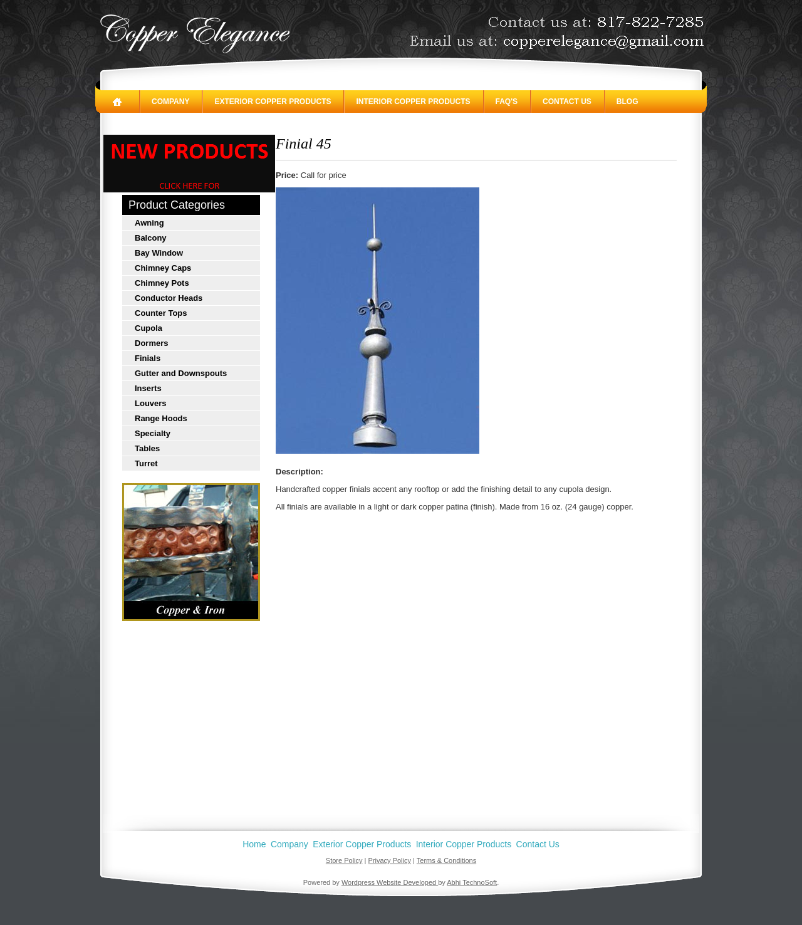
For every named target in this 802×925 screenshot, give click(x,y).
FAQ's (507, 101)
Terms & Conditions (446, 860)
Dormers (151, 343)
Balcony (151, 238)
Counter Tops (161, 313)
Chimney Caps (163, 268)
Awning (149, 222)
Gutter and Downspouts (181, 373)
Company (170, 101)
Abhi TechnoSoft (472, 882)
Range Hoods (161, 418)
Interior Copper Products (413, 101)
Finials (147, 358)
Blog (627, 101)
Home (254, 844)
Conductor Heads (168, 298)
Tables (147, 448)
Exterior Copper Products (272, 101)
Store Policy (344, 860)
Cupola (148, 328)
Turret (146, 463)
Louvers (151, 403)
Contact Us (567, 101)
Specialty (152, 433)
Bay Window (159, 253)
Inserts (148, 388)
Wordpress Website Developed (389, 882)
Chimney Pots (162, 283)
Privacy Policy (389, 860)
